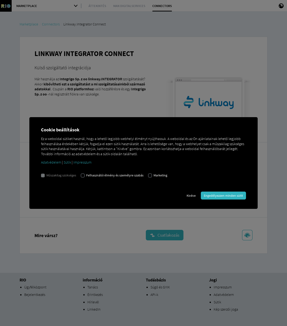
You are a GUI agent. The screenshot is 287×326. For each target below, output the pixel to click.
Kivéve (191, 195)
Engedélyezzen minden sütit (223, 195)
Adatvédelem (51, 162)
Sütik (67, 162)
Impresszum (82, 162)
